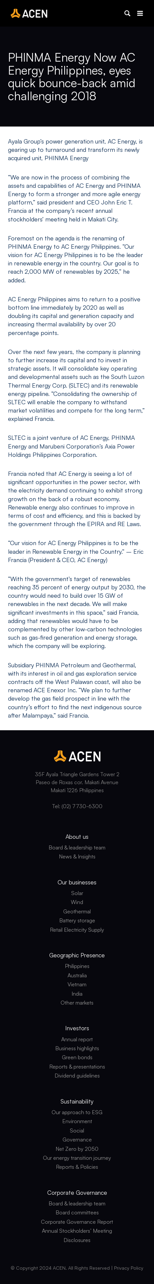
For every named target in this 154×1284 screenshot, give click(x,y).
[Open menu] (140, 13)
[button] (127, 13)
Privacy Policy (128, 1268)
